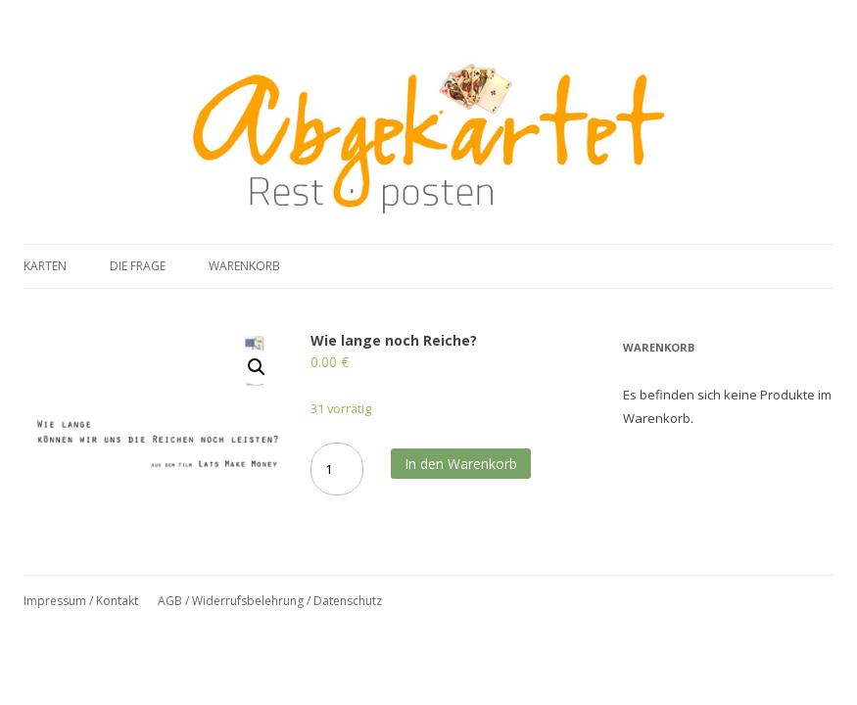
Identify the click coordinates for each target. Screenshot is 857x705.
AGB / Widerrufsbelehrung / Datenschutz (270, 600)
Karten (45, 266)
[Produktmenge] (336, 469)
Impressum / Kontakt (81, 600)
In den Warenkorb (461, 463)
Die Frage (138, 266)
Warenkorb (244, 266)
